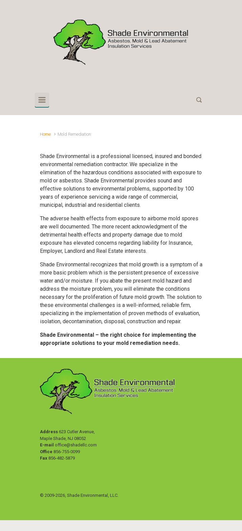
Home (45, 134)
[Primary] (42, 100)
